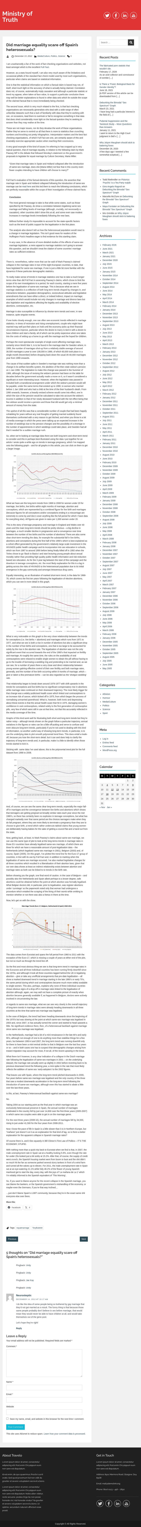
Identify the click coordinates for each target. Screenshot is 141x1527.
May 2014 (107, 294)
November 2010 (110, 451)
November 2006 (110, 600)
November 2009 (110, 470)
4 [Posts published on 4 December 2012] (107, 785)
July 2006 (107, 615)
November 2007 (110, 554)
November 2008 (110, 508)
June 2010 (107, 458)
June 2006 (107, 619)
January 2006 (109, 638)
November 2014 (110, 275)
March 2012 (108, 390)
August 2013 (109, 325)
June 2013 (107, 332)
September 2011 (110, 413)
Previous (12, 1239)
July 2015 (107, 264)
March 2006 (108, 630)
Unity (28, 1265)
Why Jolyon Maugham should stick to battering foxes (119, 216)
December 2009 (110, 466)
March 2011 (108, 435)
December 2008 (110, 504)
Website (10, 1406)
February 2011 (109, 439)
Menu (5, 8)
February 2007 (109, 588)
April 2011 (107, 432)
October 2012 (109, 363)
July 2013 (107, 329)
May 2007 (107, 577)
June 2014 (107, 290)
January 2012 (109, 397)
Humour (106, 698)
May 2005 (107, 668)
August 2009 (109, 477)
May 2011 (107, 428)
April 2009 (107, 489)
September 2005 (110, 653)
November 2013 (110, 317)
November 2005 (110, 645)
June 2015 (107, 268)
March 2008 (108, 538)
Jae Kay (30, 1280)
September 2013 (110, 321)
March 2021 (108, 252)
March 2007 (108, 584)
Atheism (106, 694)
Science (61, 56)
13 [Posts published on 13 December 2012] (117, 789)
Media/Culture (43, 56)
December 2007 (110, 550)
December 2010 (110, 447)
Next (84, 1239)
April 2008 (107, 535)
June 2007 (107, 573)
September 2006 (110, 607)
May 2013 (107, 336)
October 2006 (109, 603)
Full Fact (45, 67)
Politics (54, 56)
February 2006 (109, 634)
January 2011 (109, 443)
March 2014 (108, 302)
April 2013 (107, 340)
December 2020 (110, 260)
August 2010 (109, 455)
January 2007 (109, 592)
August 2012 (109, 371)
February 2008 (109, 542)
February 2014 (109, 306)
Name (9, 1382)
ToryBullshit (37, 1228)
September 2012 (110, 367)
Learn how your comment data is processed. (65, 1434)
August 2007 (109, 565)
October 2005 (109, 649)
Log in (105, 739)
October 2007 (109, 558)
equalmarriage (23, 1228)
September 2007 (110, 561)
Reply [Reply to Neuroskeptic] (19, 1328)
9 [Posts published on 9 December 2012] (133, 785)
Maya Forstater (110, 206)
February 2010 (109, 462)
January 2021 (109, 256)
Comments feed (110, 746)
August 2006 (109, 611)
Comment (11, 1346)
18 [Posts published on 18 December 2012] (107, 794)
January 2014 (109, 310)
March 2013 (108, 344)
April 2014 (107, 298)
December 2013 (110, 313)
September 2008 (110, 516)
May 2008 (107, 531)
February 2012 (109, 394)
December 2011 (110, 401)
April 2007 (107, 580)
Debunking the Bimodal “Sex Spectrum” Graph (118, 199)
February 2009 (109, 497)
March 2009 (108, 493)
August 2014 (109, 287)
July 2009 (107, 481)
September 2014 (110, 283)
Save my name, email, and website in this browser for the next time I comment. (47, 1419)
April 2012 (107, 386)
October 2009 (109, 474)
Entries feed (108, 742)
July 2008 (107, 523)
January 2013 (109, 352)
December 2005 (110, 641)
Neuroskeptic (23, 1295)
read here (26, 186)
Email (9, 1394)
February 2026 (109, 245)
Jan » (109, 807)
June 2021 (107, 249)
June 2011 (107, 424)
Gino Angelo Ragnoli (112, 186)
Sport (105, 713)
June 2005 (107, 664)
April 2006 (107, 626)
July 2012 (107, 374)
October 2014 (109, 279)
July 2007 (107, 569)
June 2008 (107, 527)
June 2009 (107, 485)
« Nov (102, 807)
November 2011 (110, 405)
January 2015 (109, 271)
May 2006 (107, 622)
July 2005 (107, 661)
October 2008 (109, 512)
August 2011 (109, 416)
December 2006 (110, 596)
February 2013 (109, 348)
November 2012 (110, 359)
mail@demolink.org (111, 1483)
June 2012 (107, 378)
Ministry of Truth (17, 16)
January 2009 (109, 500)
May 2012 (107, 382)
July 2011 (107, 420)
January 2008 (109, 546)
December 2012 (110, 355)
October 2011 (109, 409)
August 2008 (109, 519)
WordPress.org (110, 750)
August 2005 (109, 657)
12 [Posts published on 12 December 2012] (112, 789)
